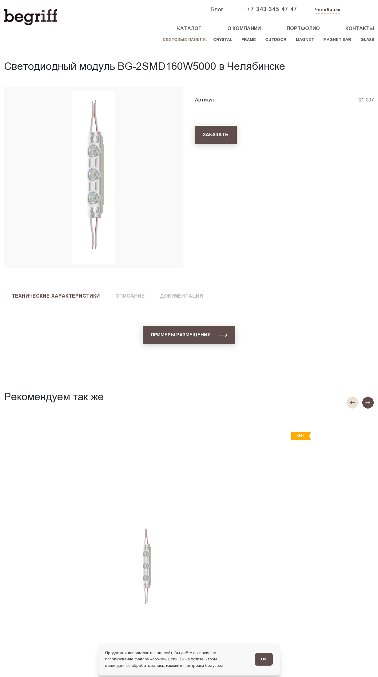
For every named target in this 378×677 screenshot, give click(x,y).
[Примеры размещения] (189, 335)
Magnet (305, 39)
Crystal (222, 39)
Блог (216, 9)
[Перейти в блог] (362, 661)
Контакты (359, 28)
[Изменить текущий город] (326, 10)
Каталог (189, 28)
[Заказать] (216, 135)
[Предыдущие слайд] (352, 402)
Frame (248, 39)
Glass (367, 39)
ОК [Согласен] (264, 659)
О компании (244, 28)
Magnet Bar (337, 39)
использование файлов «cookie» (135, 659)
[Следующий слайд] (368, 402)
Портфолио (303, 28)
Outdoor (276, 39)
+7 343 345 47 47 (272, 9)
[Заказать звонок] (360, 9)
